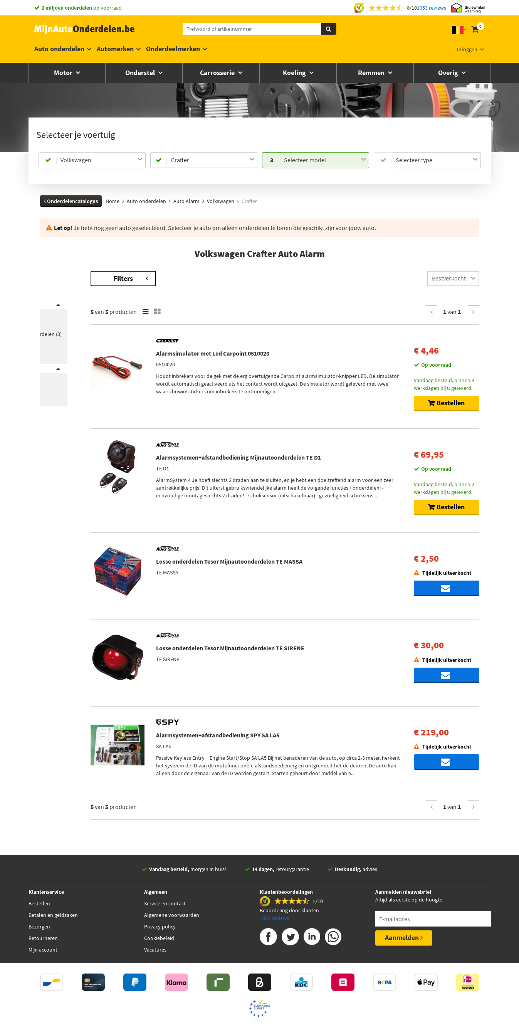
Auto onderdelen (59, 48)
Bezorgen (39, 930)
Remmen (372, 72)
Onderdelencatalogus (71, 201)
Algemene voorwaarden (171, 918)
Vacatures (155, 953)
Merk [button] (54, 309)
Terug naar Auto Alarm (68, 274)
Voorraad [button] (59, 383)
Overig (449, 72)
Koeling (295, 72)
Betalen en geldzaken (53, 918)
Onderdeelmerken (173, 48)
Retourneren (43, 941)
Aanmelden (404, 941)
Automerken (115, 48)
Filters (188, 278)
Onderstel (140, 72)
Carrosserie (218, 72)
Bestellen (39, 906)
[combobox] (101, 160)
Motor (64, 72)
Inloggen (467, 49)
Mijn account (43, 953)
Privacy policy (160, 930)
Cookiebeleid (159, 941)
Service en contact (165, 906)
